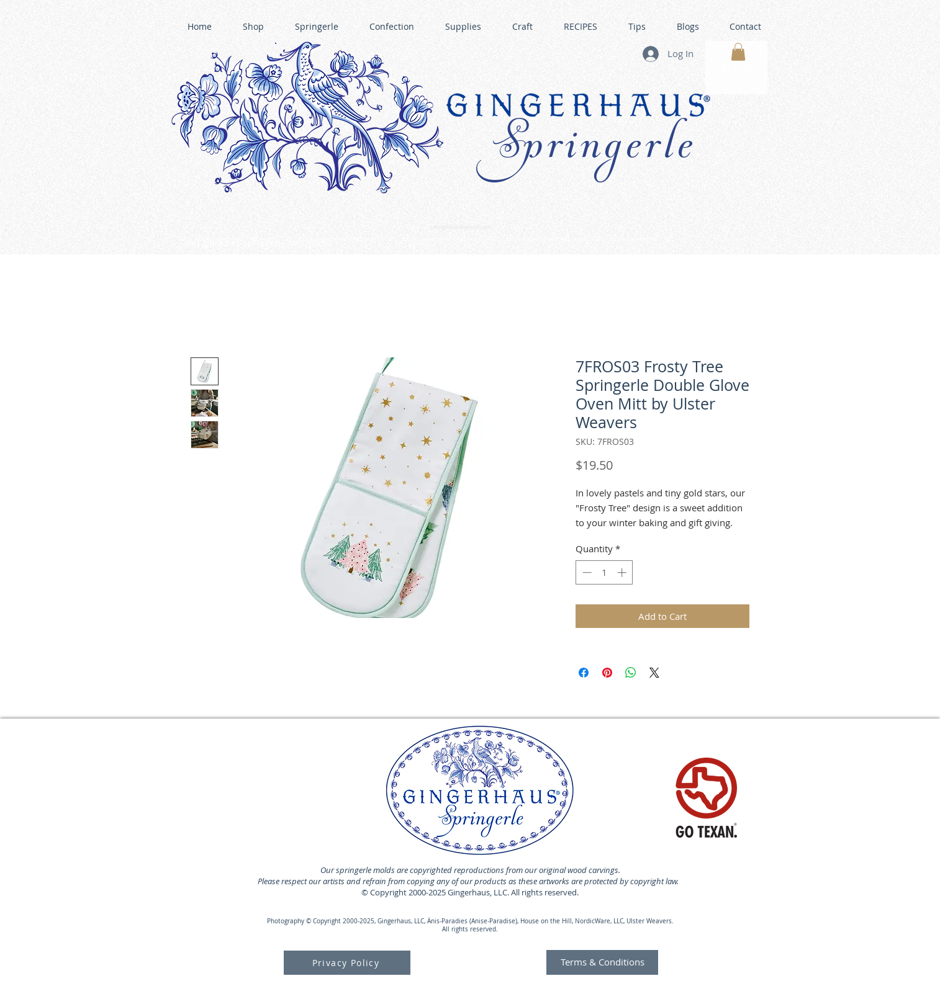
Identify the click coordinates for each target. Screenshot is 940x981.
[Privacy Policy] (347, 963)
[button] (738, 52)
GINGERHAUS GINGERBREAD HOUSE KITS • (591, 239)
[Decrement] (585, 572)
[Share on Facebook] (583, 672)
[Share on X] (654, 672)
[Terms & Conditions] (602, 962)
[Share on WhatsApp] (630, 672)
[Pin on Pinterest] (607, 672)
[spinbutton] (604, 572)
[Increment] (623, 572)
